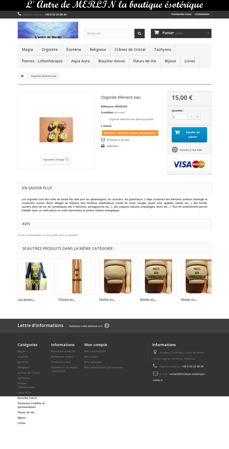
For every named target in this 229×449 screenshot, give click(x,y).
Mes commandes (95, 351)
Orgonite (50, 49)
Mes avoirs (91, 356)
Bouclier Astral (111, 60)
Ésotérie (73, 49)
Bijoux (170, 60)
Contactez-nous (181, 14)
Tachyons (162, 49)
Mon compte (95, 344)
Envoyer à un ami (118, 139)
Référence (107, 106)
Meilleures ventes (62, 356)
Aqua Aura (80, 60)
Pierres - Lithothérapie (42, 60)
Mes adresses (93, 362)
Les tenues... (26, 299)
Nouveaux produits (63, 351)
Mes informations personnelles (104, 367)
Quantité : (178, 110)
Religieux (98, 49)
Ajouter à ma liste (190, 149)
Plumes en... (67, 299)
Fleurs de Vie (144, 60)
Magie (27, 49)
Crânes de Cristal (130, 49)
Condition (107, 112)
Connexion (202, 14)
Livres (189, 60)
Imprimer (113, 146)
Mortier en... (107, 299)
